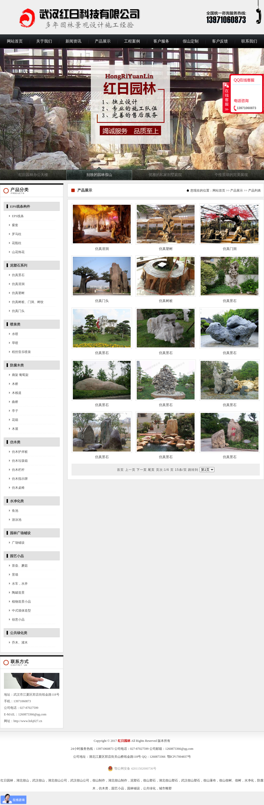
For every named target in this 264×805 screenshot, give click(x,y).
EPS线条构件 (20, 206)
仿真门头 (18, 311)
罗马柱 (16, 234)
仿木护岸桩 (20, 452)
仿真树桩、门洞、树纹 (28, 302)
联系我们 (249, 41)
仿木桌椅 (18, 488)
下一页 (141, 470)
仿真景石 (18, 275)
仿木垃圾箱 (20, 461)
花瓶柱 (16, 243)
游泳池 (16, 520)
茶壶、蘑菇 (20, 565)
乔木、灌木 (20, 642)
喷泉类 (15, 324)
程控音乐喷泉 (21, 352)
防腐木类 (17, 365)
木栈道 (16, 393)
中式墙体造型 (21, 610)
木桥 (15, 384)
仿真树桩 (166, 301)
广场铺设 (18, 543)
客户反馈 (220, 41)
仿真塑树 (18, 293)
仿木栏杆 (18, 470)
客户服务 (161, 41)
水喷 (15, 334)
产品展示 (103, 41)
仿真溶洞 (18, 284)
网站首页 (15, 41)
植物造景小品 (21, 601)
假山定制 (191, 41)
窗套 (15, 225)
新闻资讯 (73, 41)
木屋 (15, 429)
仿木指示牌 (20, 479)
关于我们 (44, 41)
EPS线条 (18, 216)
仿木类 (15, 442)
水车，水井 (20, 583)
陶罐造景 (18, 592)
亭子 (15, 411)
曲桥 (15, 402)
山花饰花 (18, 252)
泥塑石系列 (18, 265)
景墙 (15, 574)
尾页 (151, 470)
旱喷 (15, 343)
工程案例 (132, 41)
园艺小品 (17, 556)
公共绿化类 (18, 633)
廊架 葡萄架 (20, 375)
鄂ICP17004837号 (179, 757)
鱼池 (15, 511)
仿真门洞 (230, 249)
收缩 (226, 97)
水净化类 (17, 501)
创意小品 (18, 619)
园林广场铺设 (20, 533)
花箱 (15, 420)
